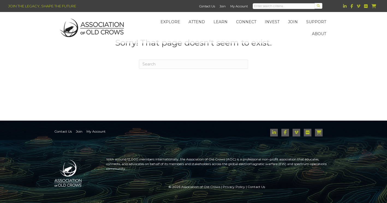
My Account (239, 6)
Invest (274, 23)
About (321, 35)
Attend (199, 23)
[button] (318, 6)
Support (319, 23)
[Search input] (284, 6)
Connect (249, 23)
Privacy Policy (234, 187)
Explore (173, 23)
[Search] (193, 64)
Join (223, 6)
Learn (223, 23)
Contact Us (207, 6)
